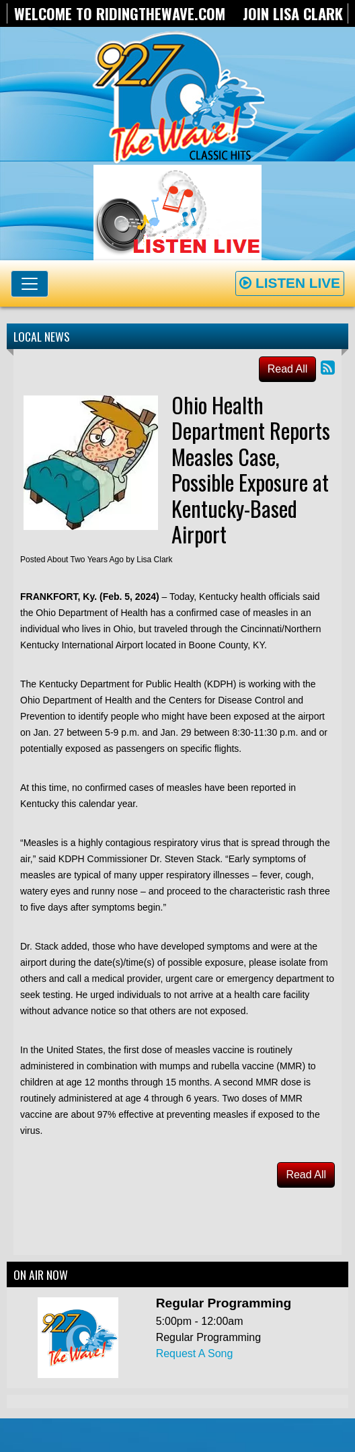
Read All (288, 369)
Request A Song (194, 1353)
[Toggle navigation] (29, 283)
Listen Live (289, 283)
